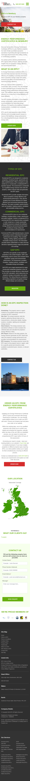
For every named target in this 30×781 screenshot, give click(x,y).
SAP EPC (3, 743)
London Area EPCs (6, 754)
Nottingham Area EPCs (22, 754)
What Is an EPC (5, 646)
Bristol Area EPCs (20, 756)
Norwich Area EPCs (6, 766)
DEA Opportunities (20, 749)
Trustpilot (3, 537)
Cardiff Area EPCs (5, 760)
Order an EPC (4, 637)
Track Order (23, 443)
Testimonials (4, 644)
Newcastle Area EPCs (21, 762)
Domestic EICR (20, 743)
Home (2, 635)
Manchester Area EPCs (7, 756)
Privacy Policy (4, 643)
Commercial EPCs (5, 745)
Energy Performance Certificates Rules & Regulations (14, 665)
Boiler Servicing (5, 747)
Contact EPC (4, 650)
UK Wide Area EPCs (6, 769)
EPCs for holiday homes (7, 663)
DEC (2, 751)
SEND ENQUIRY (13, 599)
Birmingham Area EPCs (7, 758)
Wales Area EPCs (5, 773)
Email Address (6, 574)
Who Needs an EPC (6, 648)
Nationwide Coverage (21, 747)
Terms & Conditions (6, 639)
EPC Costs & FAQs (6, 661)
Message (5, 581)
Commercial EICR (20, 745)
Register (15, 288)
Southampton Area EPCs (7, 768)
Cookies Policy (5, 641)
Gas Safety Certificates (7, 749)
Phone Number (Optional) (9, 567)
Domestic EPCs (5, 741)
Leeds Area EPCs (20, 760)
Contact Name (6, 560)
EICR (17, 741)
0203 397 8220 (20, 4)
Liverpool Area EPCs (6, 762)
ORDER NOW (12, 125)
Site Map (3, 652)
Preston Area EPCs (21, 758)
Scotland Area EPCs (6, 771)
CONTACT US (11, 24)
